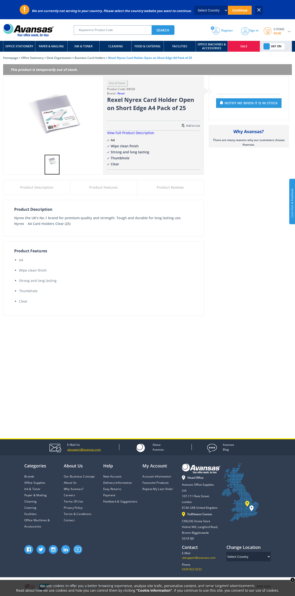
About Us (70, 483)
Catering (30, 508)
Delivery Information (117, 483)
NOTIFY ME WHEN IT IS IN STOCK (251, 103)
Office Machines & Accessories (212, 46)
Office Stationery (19, 46)
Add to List (191, 126)
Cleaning (115, 46)
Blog (228, 447)
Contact (69, 520)
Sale (243, 46)
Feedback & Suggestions (120, 501)
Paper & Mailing (51, 46)
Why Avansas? (73, 489)
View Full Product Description (130, 132)
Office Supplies (34, 483)
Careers (69, 495)
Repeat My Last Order (157, 489)
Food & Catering (147, 46)
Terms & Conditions (77, 514)
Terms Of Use (73, 501)
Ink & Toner (83, 46)
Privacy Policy (73, 508)
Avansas (158, 447)
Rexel (121, 93)
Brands (29, 476)
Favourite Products (155, 483)
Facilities (179, 46)
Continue (239, 10)
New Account (112, 476)
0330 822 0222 (192, 569)
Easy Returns (112, 489)
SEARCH (162, 30)
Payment (109, 495)
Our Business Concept (79, 476)
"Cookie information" (154, 590)
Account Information (156, 476)
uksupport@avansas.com (199, 558)
